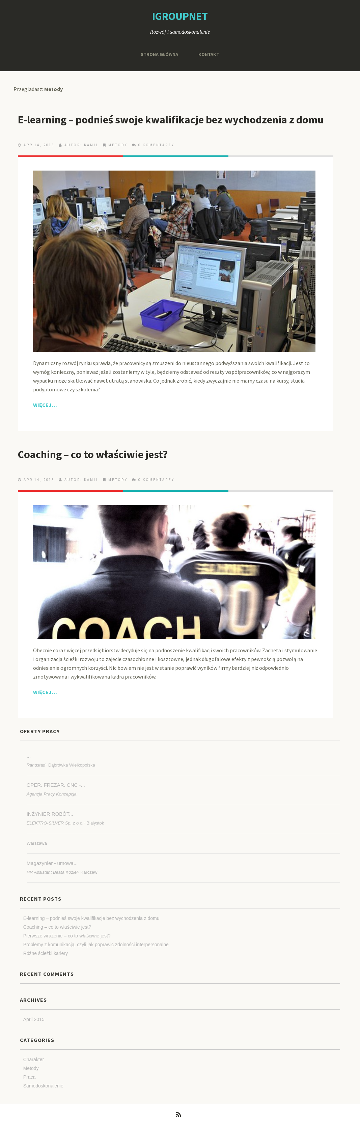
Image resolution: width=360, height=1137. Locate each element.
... (29, 756)
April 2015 (34, 1019)
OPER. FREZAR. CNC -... (56, 785)
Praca (29, 1077)
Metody (118, 145)
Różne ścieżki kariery (45, 953)
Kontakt (208, 54)
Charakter (33, 1059)
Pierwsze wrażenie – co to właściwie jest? (67, 935)
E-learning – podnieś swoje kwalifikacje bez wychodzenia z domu (171, 119)
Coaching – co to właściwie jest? (93, 454)
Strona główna (159, 54)
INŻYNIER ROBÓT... (50, 814)
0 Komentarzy (156, 145)
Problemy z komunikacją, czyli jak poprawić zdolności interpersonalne (96, 944)
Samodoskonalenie (43, 1085)
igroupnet (180, 16)
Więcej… (45, 404)
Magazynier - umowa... (52, 863)
